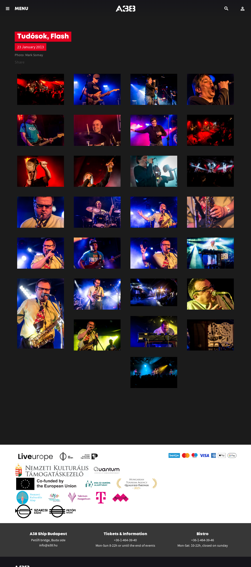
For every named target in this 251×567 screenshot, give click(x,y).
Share (20, 62)
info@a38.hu (48, 545)
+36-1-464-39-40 (125, 540)
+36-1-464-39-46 (202, 540)
